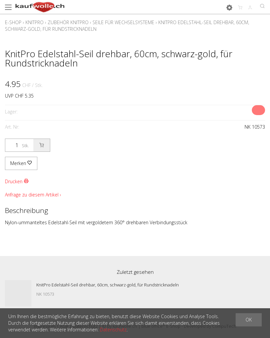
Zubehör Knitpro (68, 22)
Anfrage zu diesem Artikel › (33, 194)
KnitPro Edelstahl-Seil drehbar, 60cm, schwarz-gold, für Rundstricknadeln (107, 285)
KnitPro (34, 22)
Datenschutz (113, 329)
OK (249, 320)
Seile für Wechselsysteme (123, 22)
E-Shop (13, 22)
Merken (21, 163)
